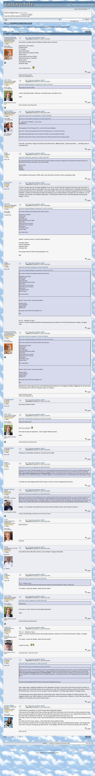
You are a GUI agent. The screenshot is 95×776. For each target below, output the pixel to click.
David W (7, 204)
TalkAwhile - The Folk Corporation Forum (14, 27)
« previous (84, 29)
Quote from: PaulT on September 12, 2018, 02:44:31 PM (32, 600)
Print (88, 31)
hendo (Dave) (8, 111)
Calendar (18, 23)
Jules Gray (7, 80)
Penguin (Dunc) (9, 489)
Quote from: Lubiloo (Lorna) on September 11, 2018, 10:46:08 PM (35, 115)
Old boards (30, 27)
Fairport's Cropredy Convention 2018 (44, 27)
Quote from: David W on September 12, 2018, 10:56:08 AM (33, 267)
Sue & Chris (8, 182)
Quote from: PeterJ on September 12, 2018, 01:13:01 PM (33, 663)
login (20, 12)
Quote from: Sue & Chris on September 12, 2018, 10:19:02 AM (34, 467)
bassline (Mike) (9, 705)
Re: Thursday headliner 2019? (35, 37)
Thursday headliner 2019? (63, 27)
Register (28, 23)
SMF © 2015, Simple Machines (53, 750)
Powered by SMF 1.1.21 (39, 750)
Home (8, 23)
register (25, 12)
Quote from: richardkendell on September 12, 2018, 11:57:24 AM (35, 418)
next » (89, 29)
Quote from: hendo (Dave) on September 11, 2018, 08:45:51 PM (35, 118)
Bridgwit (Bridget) (10, 37)
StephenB (7, 627)
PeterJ (6, 462)
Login (23, 23)
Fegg (5, 153)
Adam (6, 547)
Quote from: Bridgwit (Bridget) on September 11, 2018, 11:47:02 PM (36, 84)
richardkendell (9, 399)
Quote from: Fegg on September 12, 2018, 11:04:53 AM (32, 578)
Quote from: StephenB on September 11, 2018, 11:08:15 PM (34, 157)
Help (13, 23)
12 (17, 31)
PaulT (6, 520)
